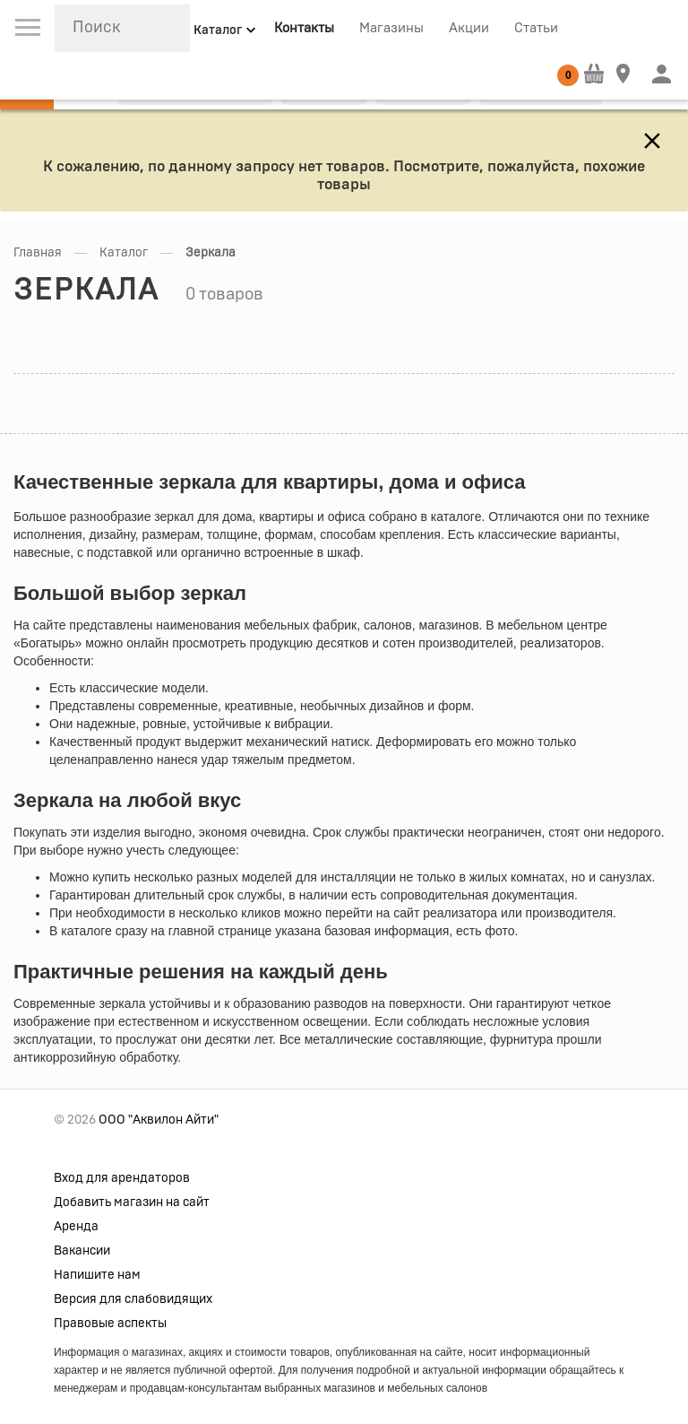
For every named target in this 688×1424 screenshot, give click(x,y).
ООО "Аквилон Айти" (159, 1120)
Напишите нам (97, 1275)
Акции (469, 28)
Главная (37, 253)
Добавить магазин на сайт (132, 1202)
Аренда (76, 1226)
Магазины (391, 28)
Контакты (304, 28)
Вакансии (82, 1251)
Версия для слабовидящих (133, 1299)
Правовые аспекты (110, 1323)
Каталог (123, 253)
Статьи (536, 28)
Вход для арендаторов (122, 1178)
